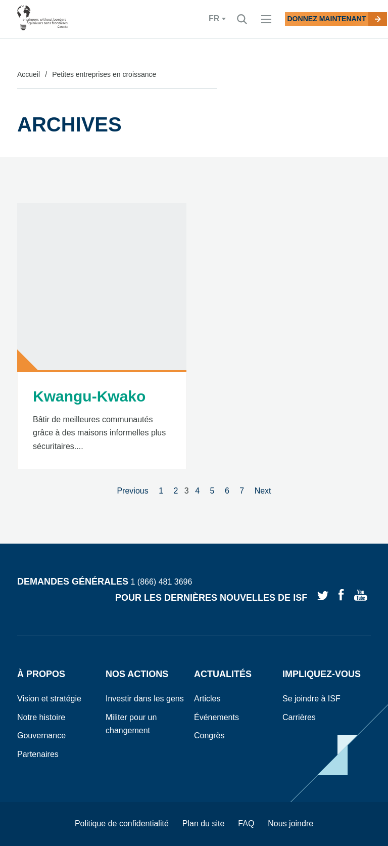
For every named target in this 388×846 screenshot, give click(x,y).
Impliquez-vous (321, 674)
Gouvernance (41, 735)
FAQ (246, 823)
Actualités (223, 674)
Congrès (209, 735)
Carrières (299, 717)
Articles (207, 698)
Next (263, 490)
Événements (216, 717)
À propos (41, 674)
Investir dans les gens (145, 698)
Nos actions (137, 674)
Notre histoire (41, 717)
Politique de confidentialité (122, 823)
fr (173, 19)
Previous (132, 490)
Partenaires (38, 754)
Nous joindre (290, 823)
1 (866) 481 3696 (161, 582)
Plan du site (203, 823)
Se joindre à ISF (311, 698)
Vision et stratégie (49, 698)
